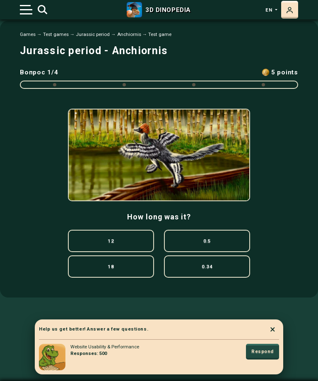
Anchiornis (129, 34)
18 (111, 266)
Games (28, 34)
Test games (56, 34)
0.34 (207, 266)
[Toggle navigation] (26, 9)
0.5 (207, 241)
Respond (262, 351)
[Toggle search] (42, 10)
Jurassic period (93, 34)
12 (111, 241)
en (269, 10)
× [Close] (272, 329)
